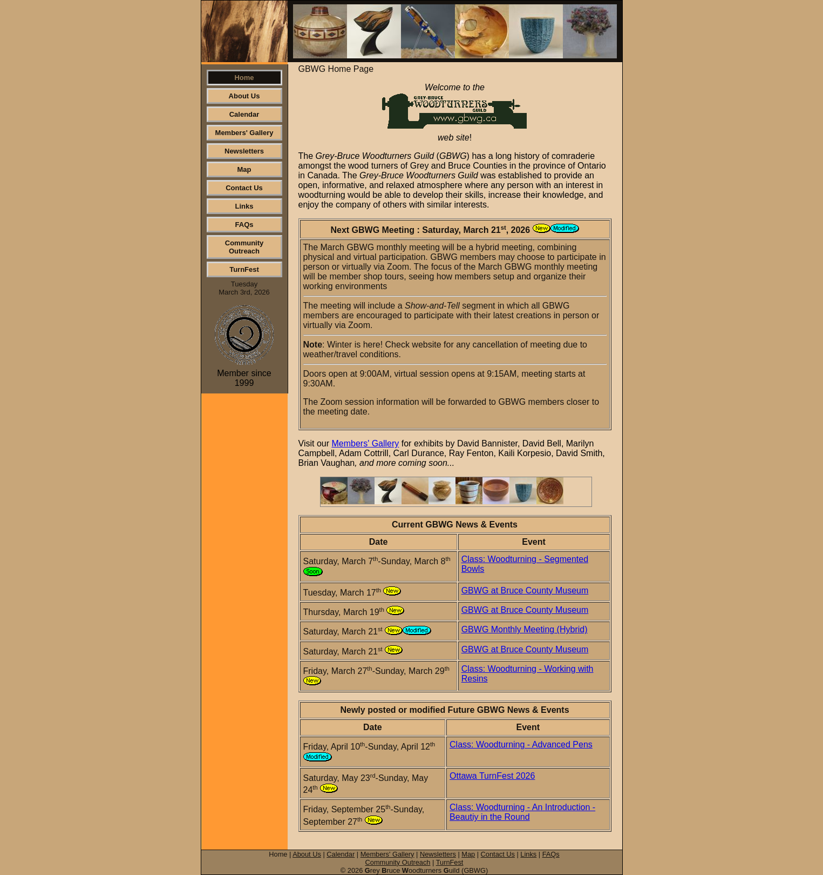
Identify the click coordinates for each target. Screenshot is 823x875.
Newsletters (244, 151)
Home (244, 78)
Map (244, 169)
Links (244, 206)
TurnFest (244, 269)
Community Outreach (244, 247)
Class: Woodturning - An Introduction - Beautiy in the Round (522, 812)
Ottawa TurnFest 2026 (492, 775)
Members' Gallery (244, 133)
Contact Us (244, 188)
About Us (244, 96)
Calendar (244, 114)
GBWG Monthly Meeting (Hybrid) (524, 629)
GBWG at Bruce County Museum (525, 590)
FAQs (244, 225)
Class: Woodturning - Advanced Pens (521, 744)
